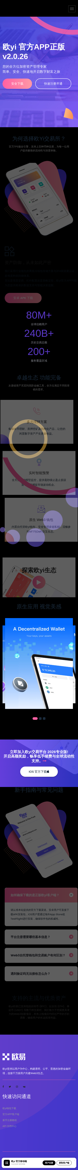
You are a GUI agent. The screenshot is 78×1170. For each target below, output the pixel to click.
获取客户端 (64, 1162)
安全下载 (17, 83)
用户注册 (49, 1162)
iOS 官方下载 (39, 771)
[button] (35, 718)
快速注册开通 (53, 83)
